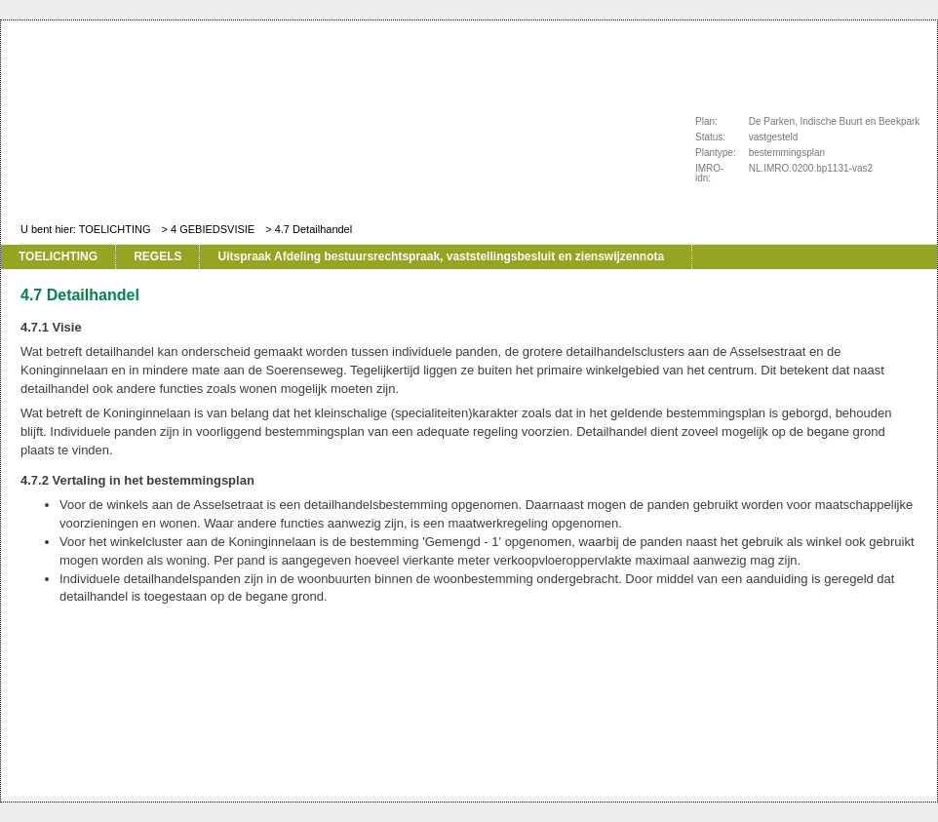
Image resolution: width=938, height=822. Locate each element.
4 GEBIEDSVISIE (212, 229)
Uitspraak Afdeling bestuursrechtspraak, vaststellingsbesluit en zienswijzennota (440, 256)
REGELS (157, 256)
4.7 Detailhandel (314, 229)
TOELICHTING (115, 229)
